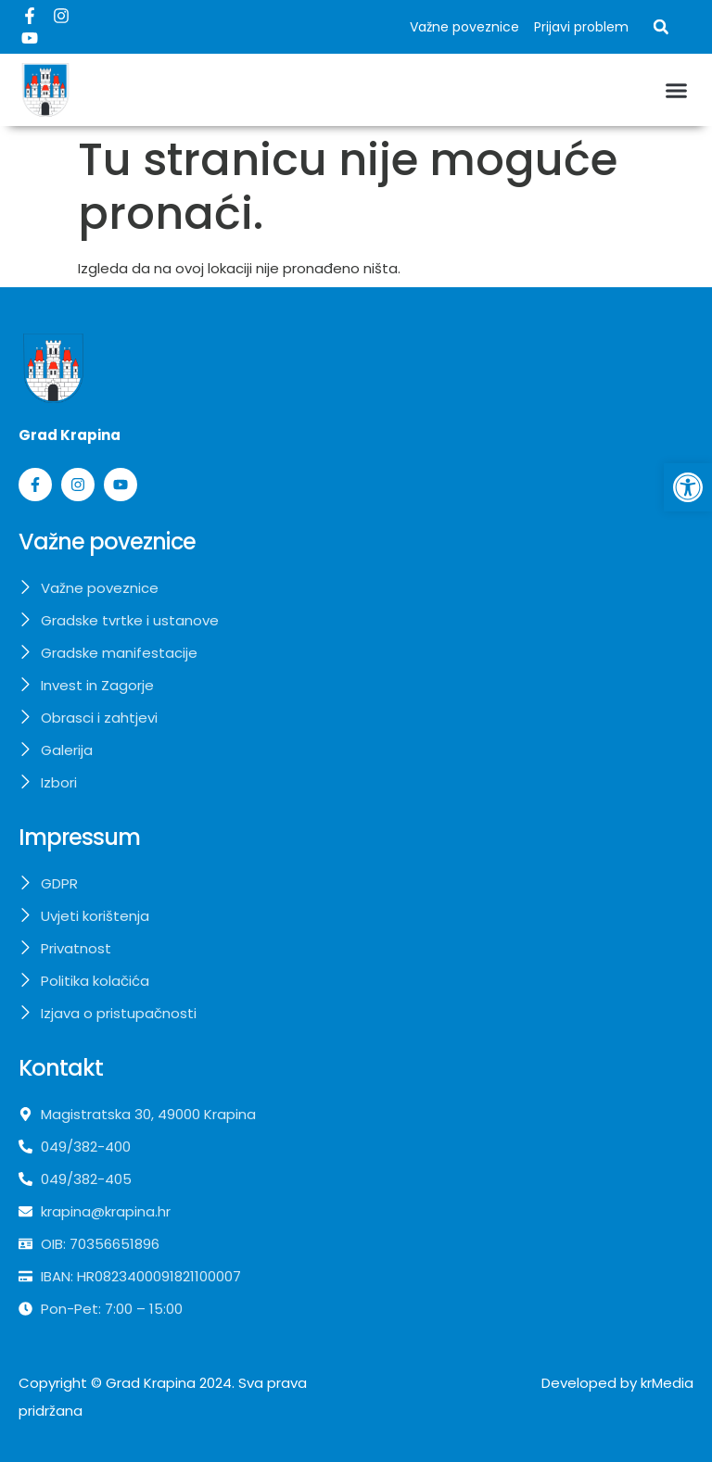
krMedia (667, 1383)
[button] (661, 27)
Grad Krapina (151, 1383)
